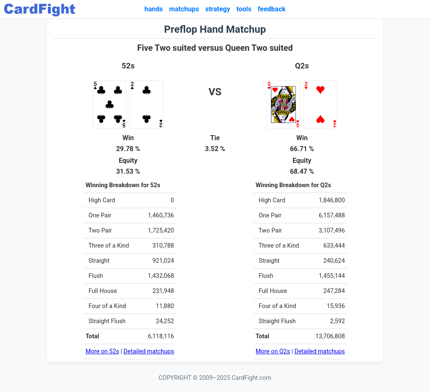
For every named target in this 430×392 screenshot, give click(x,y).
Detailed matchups (148, 351)
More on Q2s (273, 351)
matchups (184, 9)
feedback (272, 9)
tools (244, 9)
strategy (217, 9)
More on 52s (102, 351)
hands (153, 9)
